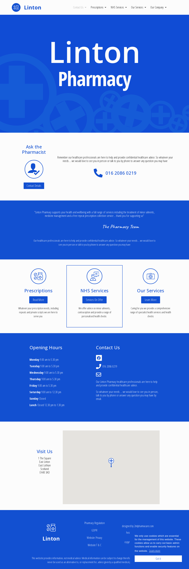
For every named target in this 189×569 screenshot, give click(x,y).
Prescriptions (98, 7)
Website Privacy (94, 538)
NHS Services (119, 7)
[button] (34, 185)
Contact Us (79, 7)
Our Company (158, 7)
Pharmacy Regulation (94, 523)
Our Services (138, 7)
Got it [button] (158, 559)
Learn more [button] (154, 551)
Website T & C (94, 545)
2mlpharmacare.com (144, 526)
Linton (51, 538)
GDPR (94, 530)
